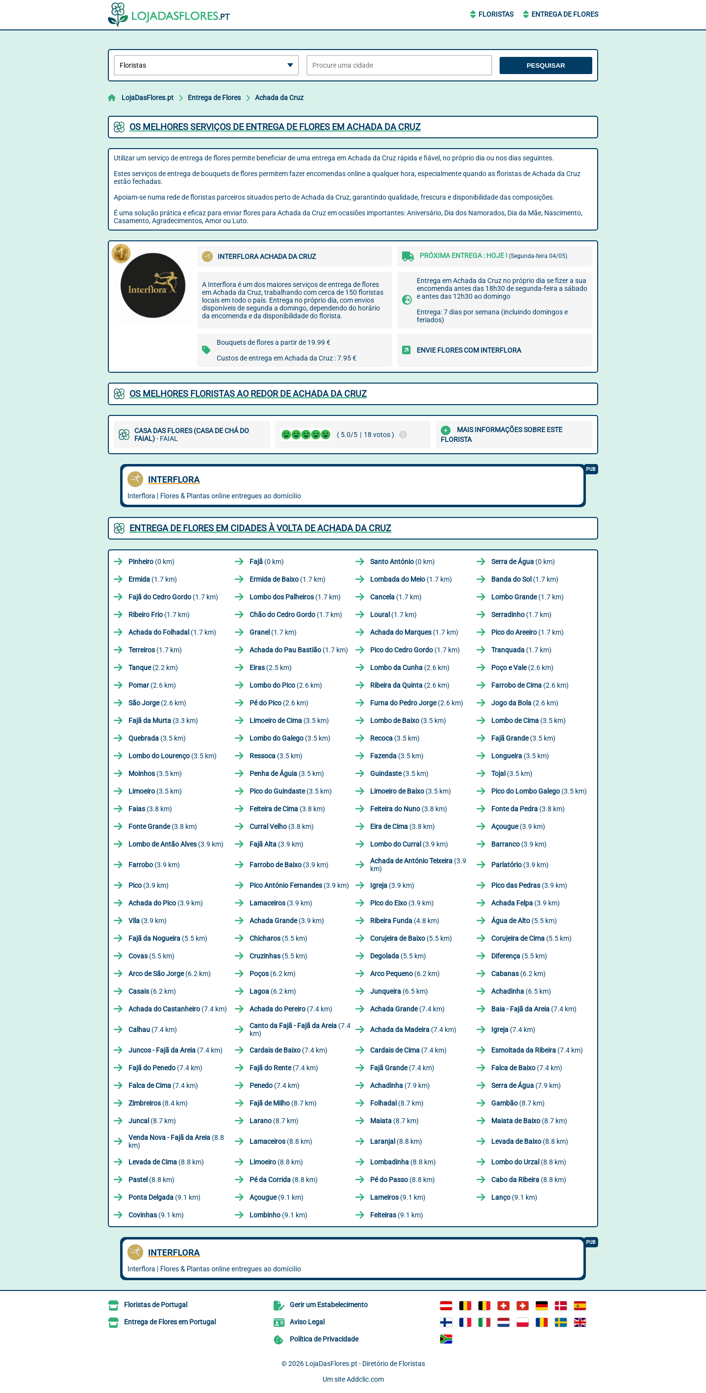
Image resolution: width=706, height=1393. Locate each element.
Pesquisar (546, 65)
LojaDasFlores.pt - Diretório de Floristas (365, 1363)
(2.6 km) (410, 667)
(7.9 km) (400, 1085)
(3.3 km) (163, 720)
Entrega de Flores (564, 14)
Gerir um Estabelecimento (329, 1305)
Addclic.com (365, 1379)
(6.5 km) (399, 991)
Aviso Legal (307, 1322)
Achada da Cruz (279, 98)
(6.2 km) (169, 974)
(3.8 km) (150, 809)
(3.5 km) (289, 720)
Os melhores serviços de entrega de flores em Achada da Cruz (275, 127)
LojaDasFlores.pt (148, 98)
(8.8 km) (176, 1141)
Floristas (496, 14)
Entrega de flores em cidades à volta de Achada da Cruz (260, 528)
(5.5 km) (524, 921)
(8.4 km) (158, 1103)
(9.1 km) (164, 1197)
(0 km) (151, 562)
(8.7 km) (283, 1103)
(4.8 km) (404, 921)
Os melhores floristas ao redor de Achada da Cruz (248, 393)
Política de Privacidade (324, 1339)
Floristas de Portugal (155, 1305)
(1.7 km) (152, 579)
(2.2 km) (153, 667)
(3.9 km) (518, 826)
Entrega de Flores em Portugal (170, 1322)
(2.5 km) (271, 667)
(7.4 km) (177, 1009)
